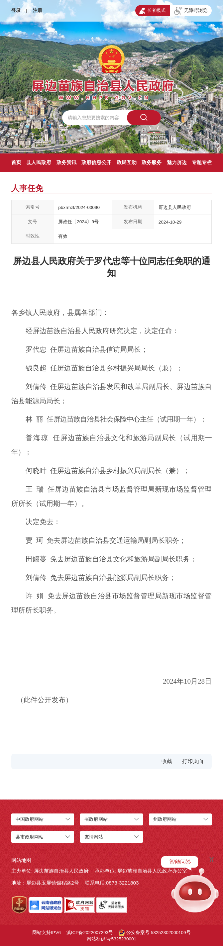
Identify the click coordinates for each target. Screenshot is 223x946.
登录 (16, 10)
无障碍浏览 (190, 11)
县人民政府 (38, 162)
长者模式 (152, 11)
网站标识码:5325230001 (111, 938)
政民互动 (127, 162)
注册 (37, 10)
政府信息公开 (96, 162)
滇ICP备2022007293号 (89, 932)
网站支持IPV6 (46, 932)
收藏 (167, 761)
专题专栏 (202, 162)
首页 (16, 162)
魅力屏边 (177, 162)
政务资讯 (66, 162)
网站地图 (21, 860)
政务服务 (152, 162)
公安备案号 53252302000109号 (155, 932)
